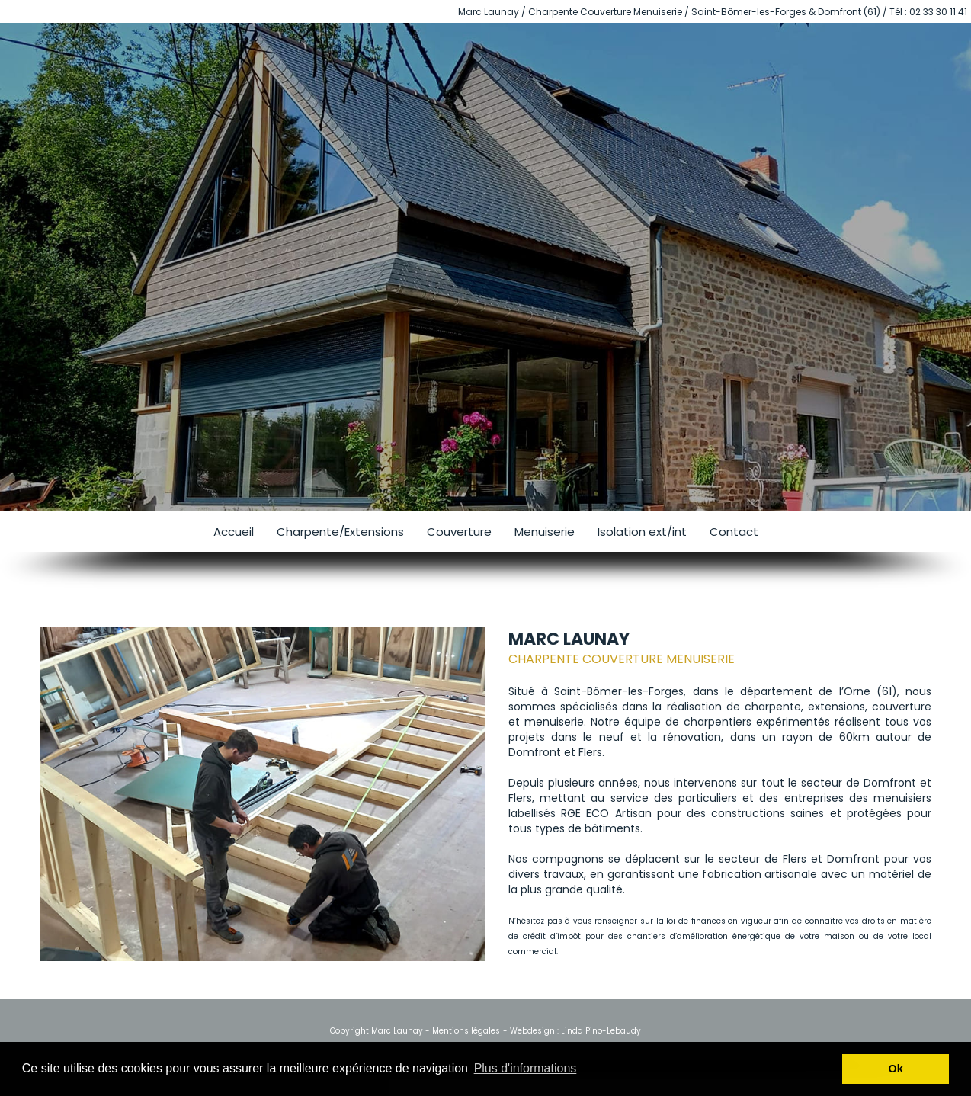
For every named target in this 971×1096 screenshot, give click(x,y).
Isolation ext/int (642, 532)
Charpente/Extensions (340, 532)
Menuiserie (544, 532)
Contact (734, 532)
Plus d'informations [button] (525, 1068)
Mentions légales (466, 1031)
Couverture (459, 532)
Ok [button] (896, 1068)
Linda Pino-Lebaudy (601, 1031)
